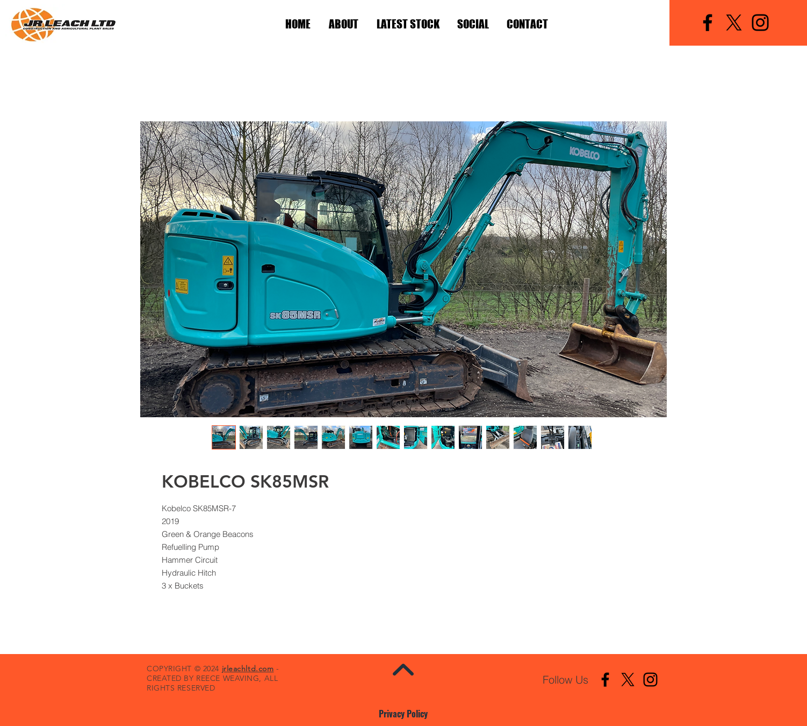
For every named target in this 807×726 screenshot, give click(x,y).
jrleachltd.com (248, 668)
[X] (734, 22)
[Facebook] (707, 22)
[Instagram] (760, 22)
